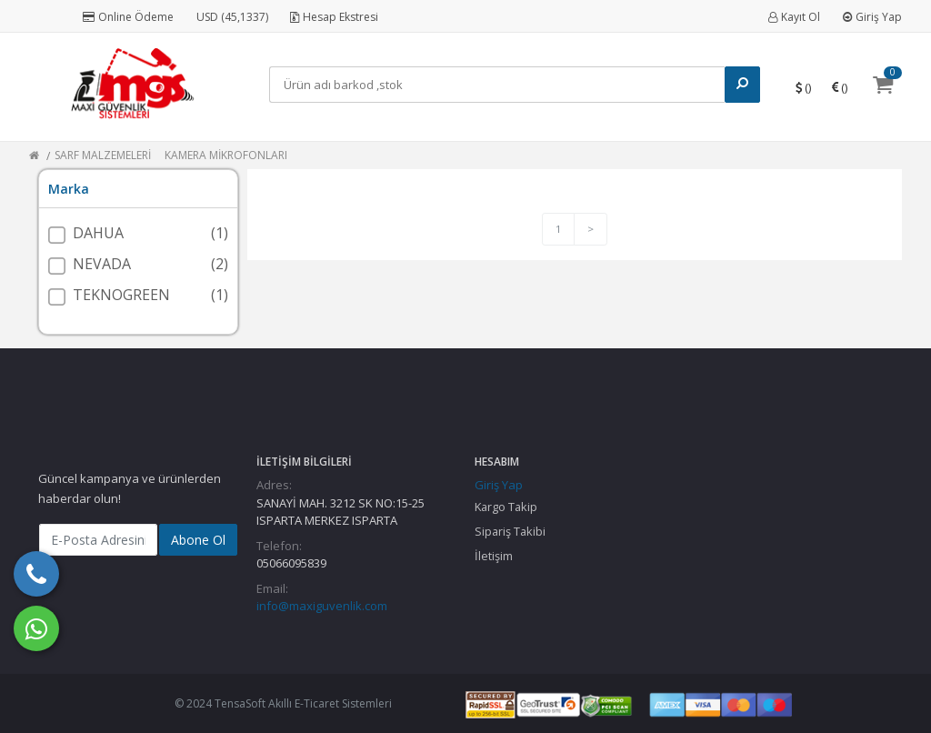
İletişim (494, 555)
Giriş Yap (872, 17)
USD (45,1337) (232, 17)
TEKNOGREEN (121, 295)
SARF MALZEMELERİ (103, 155)
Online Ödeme (128, 17)
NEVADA (102, 264)
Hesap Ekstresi (334, 17)
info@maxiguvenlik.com (321, 605)
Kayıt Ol (794, 17)
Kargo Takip (506, 506)
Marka (68, 188)
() (803, 87)
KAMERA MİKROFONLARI (226, 155)
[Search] (497, 84)
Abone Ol (198, 539)
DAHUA (98, 233)
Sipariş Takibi (510, 531)
